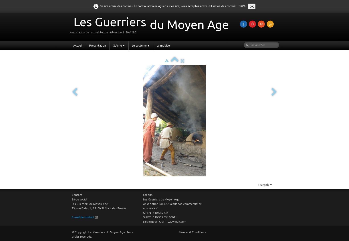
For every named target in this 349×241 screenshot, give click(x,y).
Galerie (119, 45)
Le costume (141, 45)
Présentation (97, 45)
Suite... (243, 6)
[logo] (151, 26)
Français (265, 184)
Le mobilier (164, 45)
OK (252, 6)
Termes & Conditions (192, 232)
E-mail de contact (83, 217)
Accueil (77, 45)
